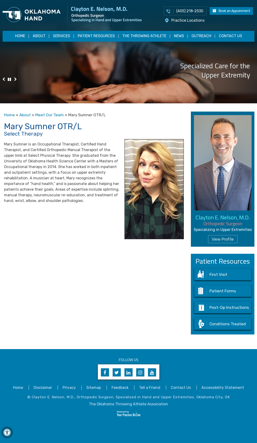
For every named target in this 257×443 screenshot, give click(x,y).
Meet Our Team (49, 115)
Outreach (201, 36)
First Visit (218, 274)
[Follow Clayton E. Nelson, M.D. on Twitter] (116, 372)
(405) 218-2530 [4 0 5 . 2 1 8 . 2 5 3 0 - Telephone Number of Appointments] (189, 11)
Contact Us (230, 36)
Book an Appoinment (234, 11)
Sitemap (93, 387)
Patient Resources (96, 36)
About (39, 36)
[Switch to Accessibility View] (7, 432)
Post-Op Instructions (229, 307)
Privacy (69, 387)
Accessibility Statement (222, 387)
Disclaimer (43, 387)
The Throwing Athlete (144, 36)
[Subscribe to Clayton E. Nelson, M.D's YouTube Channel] (152, 372)
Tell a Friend (149, 387)
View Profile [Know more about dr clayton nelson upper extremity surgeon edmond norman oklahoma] (223, 239)
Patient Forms (222, 291)
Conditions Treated (227, 324)
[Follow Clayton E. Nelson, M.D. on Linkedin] (128, 372)
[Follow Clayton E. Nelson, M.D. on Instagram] (140, 372)
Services (61, 36)
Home (20, 36)
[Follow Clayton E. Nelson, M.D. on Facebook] (105, 372)
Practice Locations (188, 20)
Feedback (120, 387)
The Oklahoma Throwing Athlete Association (128, 404)
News (179, 36)
